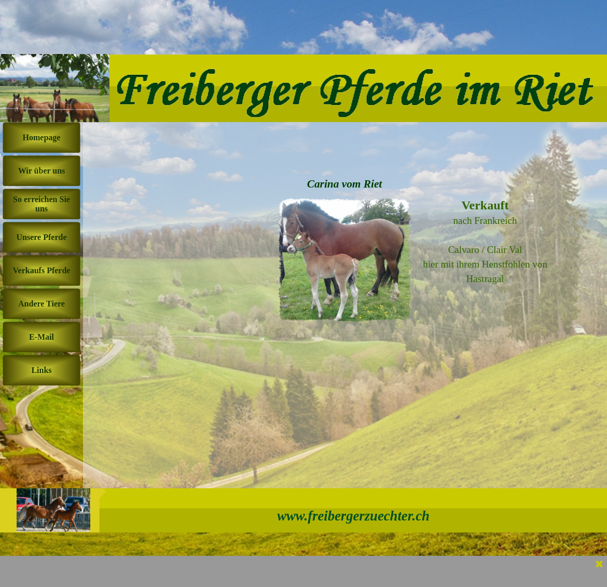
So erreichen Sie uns (41, 204)
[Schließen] (599, 564)
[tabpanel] (485, 241)
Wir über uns (41, 170)
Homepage (42, 137)
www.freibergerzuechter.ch (353, 516)
